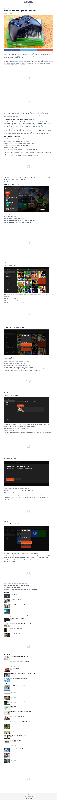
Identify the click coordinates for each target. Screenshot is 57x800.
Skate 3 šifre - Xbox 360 (15, 633)
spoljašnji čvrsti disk (46, 125)
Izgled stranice (13, 706)
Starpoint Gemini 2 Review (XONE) (17, 609)
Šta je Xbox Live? (13, 594)
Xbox (8, 8)
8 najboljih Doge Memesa (15, 740)
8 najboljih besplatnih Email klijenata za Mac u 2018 (20, 656)
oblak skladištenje (19, 126)
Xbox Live (6, 130)
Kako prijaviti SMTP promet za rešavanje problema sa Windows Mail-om (25, 759)
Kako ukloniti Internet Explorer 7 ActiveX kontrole (20, 661)
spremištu (40, 126)
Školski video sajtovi (14, 745)
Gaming (5, 8)
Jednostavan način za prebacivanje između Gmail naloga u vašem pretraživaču (26, 701)
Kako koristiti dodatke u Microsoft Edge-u (18, 678)
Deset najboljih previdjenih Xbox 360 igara (19, 604)
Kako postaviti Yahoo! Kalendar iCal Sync (18, 696)
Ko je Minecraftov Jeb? (15, 668)
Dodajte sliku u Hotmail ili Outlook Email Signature (20, 711)
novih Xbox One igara (18, 61)
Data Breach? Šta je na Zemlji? (16, 748)
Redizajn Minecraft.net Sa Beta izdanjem (18, 735)
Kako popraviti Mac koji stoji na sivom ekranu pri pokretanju (22, 753)
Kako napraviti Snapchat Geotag (17, 716)
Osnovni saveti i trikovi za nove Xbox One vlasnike (20, 623)
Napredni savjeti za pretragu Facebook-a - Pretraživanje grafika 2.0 (24, 691)
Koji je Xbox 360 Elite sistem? (16, 628)
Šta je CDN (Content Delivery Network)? (18, 665)
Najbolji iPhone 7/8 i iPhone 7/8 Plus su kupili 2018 (20, 721)
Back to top (28, 794)
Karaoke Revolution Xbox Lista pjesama (18, 725)
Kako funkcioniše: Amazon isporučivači (18, 730)
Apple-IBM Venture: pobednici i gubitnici (18, 685)
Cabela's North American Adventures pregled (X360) (21, 615)
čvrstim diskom (12, 56)
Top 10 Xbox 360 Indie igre (15, 599)
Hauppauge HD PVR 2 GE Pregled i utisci (18, 618)
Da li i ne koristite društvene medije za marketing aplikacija (22, 673)
